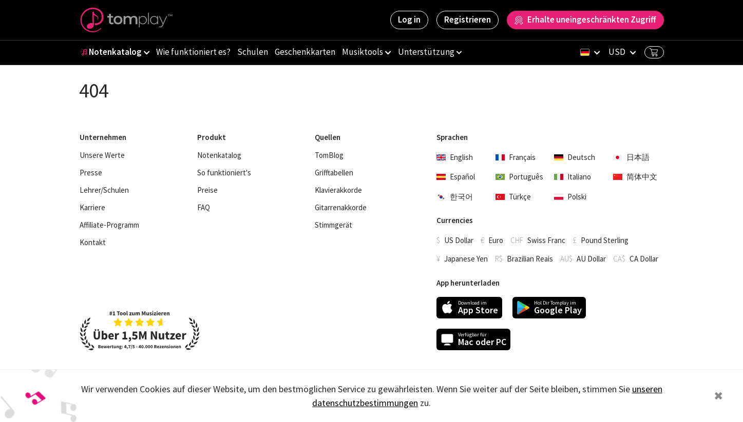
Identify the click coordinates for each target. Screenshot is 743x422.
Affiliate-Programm (109, 225)
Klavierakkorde (338, 190)
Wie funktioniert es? (193, 51)
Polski (570, 197)
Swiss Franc (546, 240)
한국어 (454, 197)
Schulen (252, 51)
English (454, 157)
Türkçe (513, 197)
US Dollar (458, 240)
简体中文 (635, 177)
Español (455, 177)
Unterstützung (426, 51)
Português (519, 177)
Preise (207, 190)
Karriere (92, 207)
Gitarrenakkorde (341, 207)
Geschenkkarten (305, 51)
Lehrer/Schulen (104, 190)
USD (616, 51)
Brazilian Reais (530, 259)
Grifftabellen (334, 172)
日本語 (631, 157)
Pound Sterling (604, 240)
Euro (495, 240)
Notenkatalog (111, 51)
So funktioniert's (224, 172)
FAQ (203, 207)
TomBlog (329, 155)
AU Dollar (591, 259)
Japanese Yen (466, 259)
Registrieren (467, 19)
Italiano (572, 177)
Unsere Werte (102, 155)
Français (516, 157)
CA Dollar (644, 259)
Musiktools (362, 51)
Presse (91, 172)
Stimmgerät (333, 225)
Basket (653, 52)
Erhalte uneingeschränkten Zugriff (585, 19)
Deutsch (574, 157)
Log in (409, 19)
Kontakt (93, 242)
